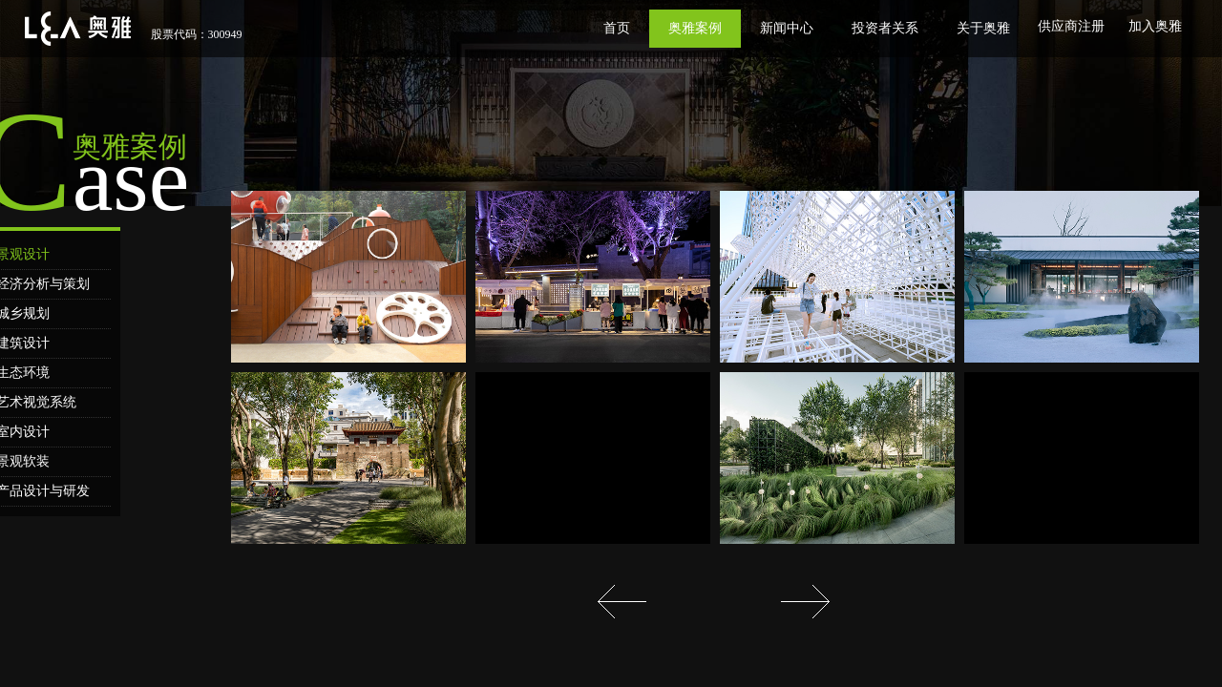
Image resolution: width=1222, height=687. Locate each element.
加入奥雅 (1155, 26)
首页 (616, 28)
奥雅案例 (695, 28)
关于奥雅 (983, 28)
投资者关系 (885, 28)
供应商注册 (1071, 26)
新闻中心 (786, 28)
